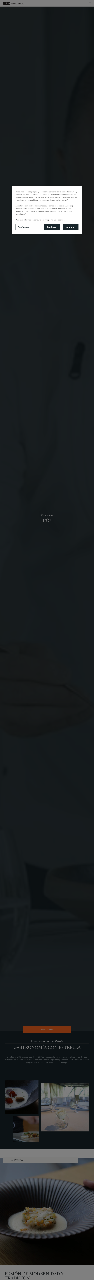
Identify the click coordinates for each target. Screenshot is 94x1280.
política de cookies (56, 219)
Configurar (23, 227)
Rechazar (52, 227)
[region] (47, 210)
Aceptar (70, 227)
